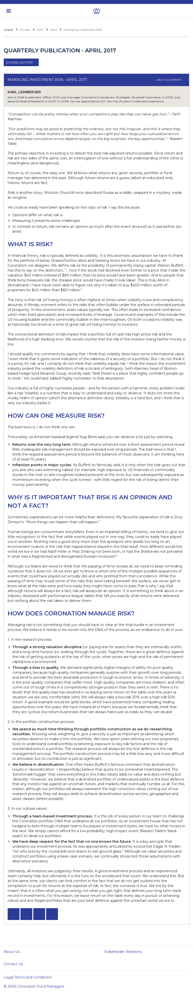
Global (8, 29)
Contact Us (13, 964)
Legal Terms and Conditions (28, 977)
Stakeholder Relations (123, 951)
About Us (12, 951)
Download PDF (19, 62)
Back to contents (171, 79)
